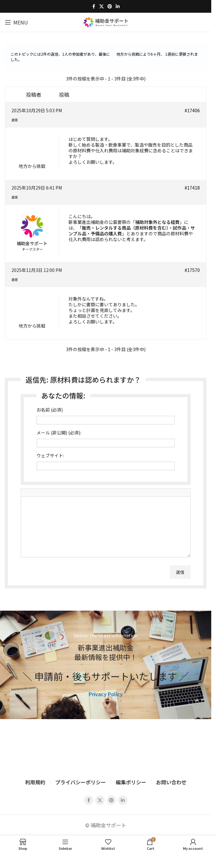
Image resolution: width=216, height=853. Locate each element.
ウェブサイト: (50, 455)
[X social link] (101, 6)
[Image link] (105, 746)
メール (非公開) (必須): (58, 432)
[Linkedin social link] (117, 6)
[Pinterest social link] (110, 6)
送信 (180, 572)
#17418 (192, 188)
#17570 (192, 270)
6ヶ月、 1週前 (163, 54)
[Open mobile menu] (16, 22)
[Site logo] (105, 21)
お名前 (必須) (49, 410)
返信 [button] (14, 119)
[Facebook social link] (93, 6)
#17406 (192, 110)
